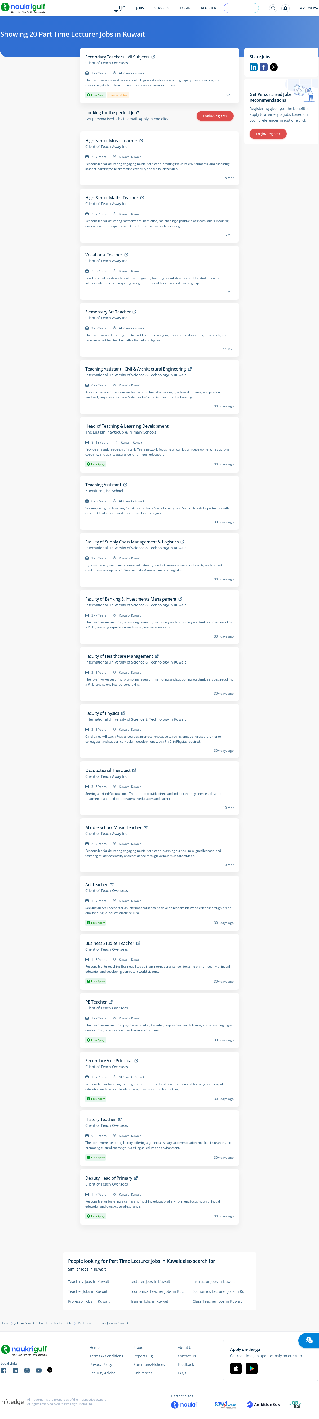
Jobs (140, 8)
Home (5, 1323)
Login (185, 8)
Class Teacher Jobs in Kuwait (217, 1301)
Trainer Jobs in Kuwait (149, 1301)
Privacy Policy (101, 1364)
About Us (185, 1347)
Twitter (274, 67)
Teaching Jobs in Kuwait (88, 1281)
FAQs (182, 1372)
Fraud (139, 1347)
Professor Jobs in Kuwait (89, 1301)
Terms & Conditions (106, 1355)
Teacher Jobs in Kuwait (88, 1291)
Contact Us (187, 1355)
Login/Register (215, 115)
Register (208, 8)
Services (161, 8)
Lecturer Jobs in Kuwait (150, 1281)
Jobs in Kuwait (24, 1323)
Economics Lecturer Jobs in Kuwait (221, 1291)
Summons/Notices (149, 1364)
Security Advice (103, 1372)
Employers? (308, 8)
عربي (119, 8)
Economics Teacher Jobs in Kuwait (158, 1291)
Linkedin (254, 67)
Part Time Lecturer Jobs (55, 1323)
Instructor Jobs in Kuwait (214, 1281)
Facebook (264, 67)
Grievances (143, 1372)
